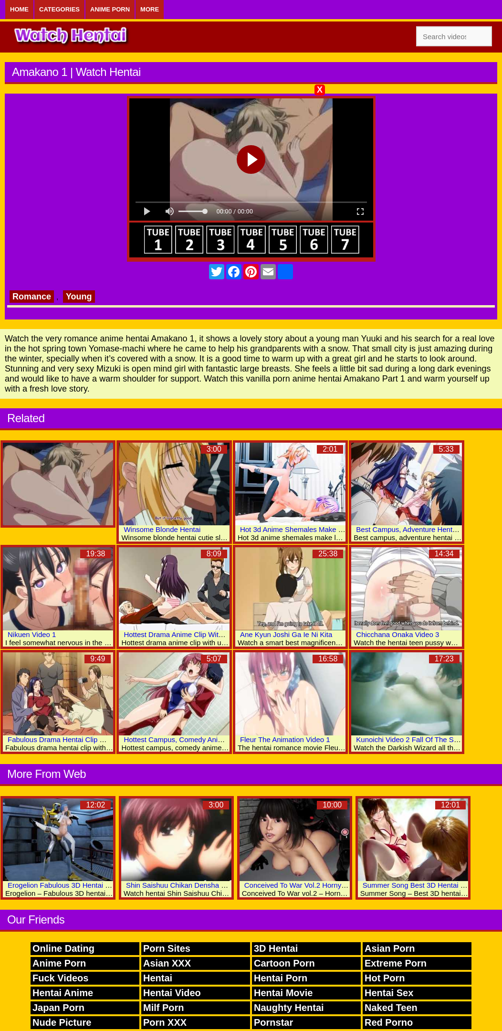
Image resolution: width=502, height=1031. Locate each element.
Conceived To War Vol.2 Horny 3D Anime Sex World (326, 885)
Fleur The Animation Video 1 (285, 739)
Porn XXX (165, 1022)
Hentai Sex (389, 993)
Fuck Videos (60, 978)
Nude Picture (61, 1022)
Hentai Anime (62, 993)
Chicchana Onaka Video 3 (397, 634)
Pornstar (273, 1022)
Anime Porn (110, 9)
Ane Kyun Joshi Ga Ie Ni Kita (286, 634)
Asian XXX (167, 963)
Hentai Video (172, 993)
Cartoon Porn (284, 963)
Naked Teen (391, 1007)
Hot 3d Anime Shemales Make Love (297, 529)
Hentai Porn (280, 978)
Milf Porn (163, 1007)
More (149, 9)
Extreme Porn (396, 963)
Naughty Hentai (289, 1007)
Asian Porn (390, 948)
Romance (31, 296)
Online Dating (63, 948)
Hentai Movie (283, 993)
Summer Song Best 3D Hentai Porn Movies (431, 885)
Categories (59, 9)
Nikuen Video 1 (32, 634)
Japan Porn (58, 1007)
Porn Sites (166, 948)
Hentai (157, 978)
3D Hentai (276, 948)
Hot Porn (385, 978)
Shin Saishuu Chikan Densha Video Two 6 (193, 885)
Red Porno (389, 1022)
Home (19, 9)
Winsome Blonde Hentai (162, 529)
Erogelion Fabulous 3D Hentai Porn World (74, 885)
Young (79, 296)
